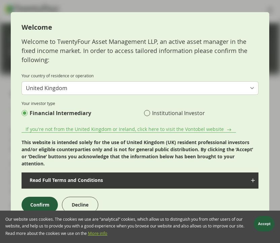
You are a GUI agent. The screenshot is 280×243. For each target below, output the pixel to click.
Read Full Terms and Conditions (65, 180)
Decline (80, 204)
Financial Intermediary (60, 113)
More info (97, 235)
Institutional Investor (178, 113)
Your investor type (38, 103)
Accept (264, 225)
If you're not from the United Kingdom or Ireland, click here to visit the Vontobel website (125, 129)
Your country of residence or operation (58, 75)
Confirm (39, 204)
